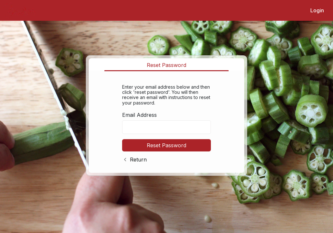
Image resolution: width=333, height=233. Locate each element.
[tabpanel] (166, 122)
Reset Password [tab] (166, 65)
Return (138, 159)
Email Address (139, 115)
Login (317, 10)
